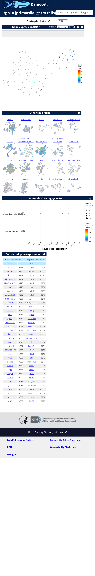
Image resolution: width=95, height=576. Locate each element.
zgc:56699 (31, 385)
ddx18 (31, 306)
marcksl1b (31, 362)
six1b (10, 342)
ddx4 (32, 354)
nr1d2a (10, 330)
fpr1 (10, 275)
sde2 (32, 295)
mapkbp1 (10, 338)
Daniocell (39, 4)
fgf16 (10, 369)
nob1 (31, 334)
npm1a (32, 299)
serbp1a (31, 322)
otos (10, 389)
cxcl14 (10, 291)
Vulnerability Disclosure (63, 447)
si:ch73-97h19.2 (10, 279)
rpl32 (32, 314)
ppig (32, 310)
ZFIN (63, 21)
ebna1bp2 (31, 330)
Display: (52, 26)
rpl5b (32, 267)
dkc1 (32, 373)
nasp (32, 389)
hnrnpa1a (32, 393)
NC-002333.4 (31, 338)
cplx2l (10, 318)
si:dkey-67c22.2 (31, 302)
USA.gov (11, 454)
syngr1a (10, 267)
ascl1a (10, 326)
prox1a (10, 377)
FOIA (9, 447)
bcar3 (10, 401)
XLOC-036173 (10, 283)
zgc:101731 (10, 322)
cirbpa (31, 275)
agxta (10, 397)
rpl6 (31, 287)
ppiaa (31, 271)
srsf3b (31, 342)
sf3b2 (31, 369)
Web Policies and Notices (20, 440)
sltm (31, 358)
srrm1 (31, 283)
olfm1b (10, 334)
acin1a (31, 397)
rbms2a (10, 365)
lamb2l (10, 302)
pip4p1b (9, 373)
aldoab (10, 362)
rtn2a (10, 358)
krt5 (10, 354)
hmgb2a (31, 346)
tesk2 (10, 314)
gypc (10, 385)
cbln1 (10, 287)
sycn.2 (10, 393)
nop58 (31, 279)
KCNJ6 (10, 271)
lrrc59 (31, 401)
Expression (62, 27)
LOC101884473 (10, 350)
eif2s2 (31, 377)
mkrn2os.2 (10, 346)
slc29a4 (10, 306)
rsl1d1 (31, 291)
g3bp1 (31, 350)
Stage (71, 27)
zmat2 (31, 365)
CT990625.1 (10, 299)
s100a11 (10, 310)
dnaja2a (31, 381)
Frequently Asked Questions (65, 440)
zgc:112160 (10, 295)
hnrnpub (31, 326)
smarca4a (32, 318)
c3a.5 (10, 381)
